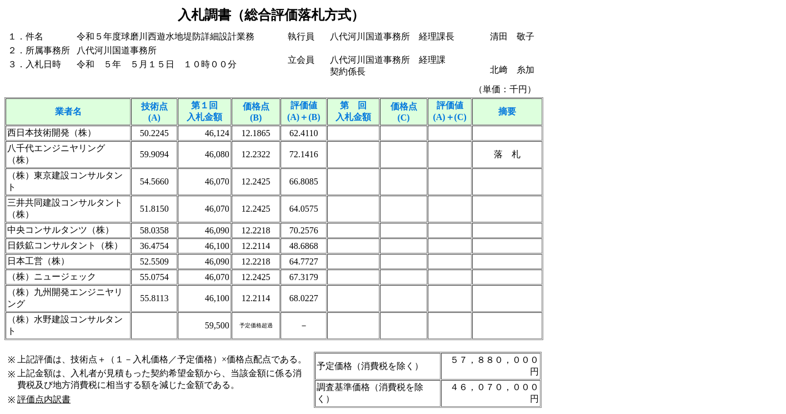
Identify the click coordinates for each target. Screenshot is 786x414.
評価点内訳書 (44, 399)
